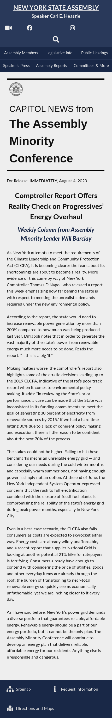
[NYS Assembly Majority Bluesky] (94, 29)
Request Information (74, 688)
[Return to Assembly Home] (56, 11)
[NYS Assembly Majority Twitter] (51, 29)
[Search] (56, 41)
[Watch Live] (8, 29)
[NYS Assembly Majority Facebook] (30, 29)
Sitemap (19, 688)
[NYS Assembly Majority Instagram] (72, 29)
